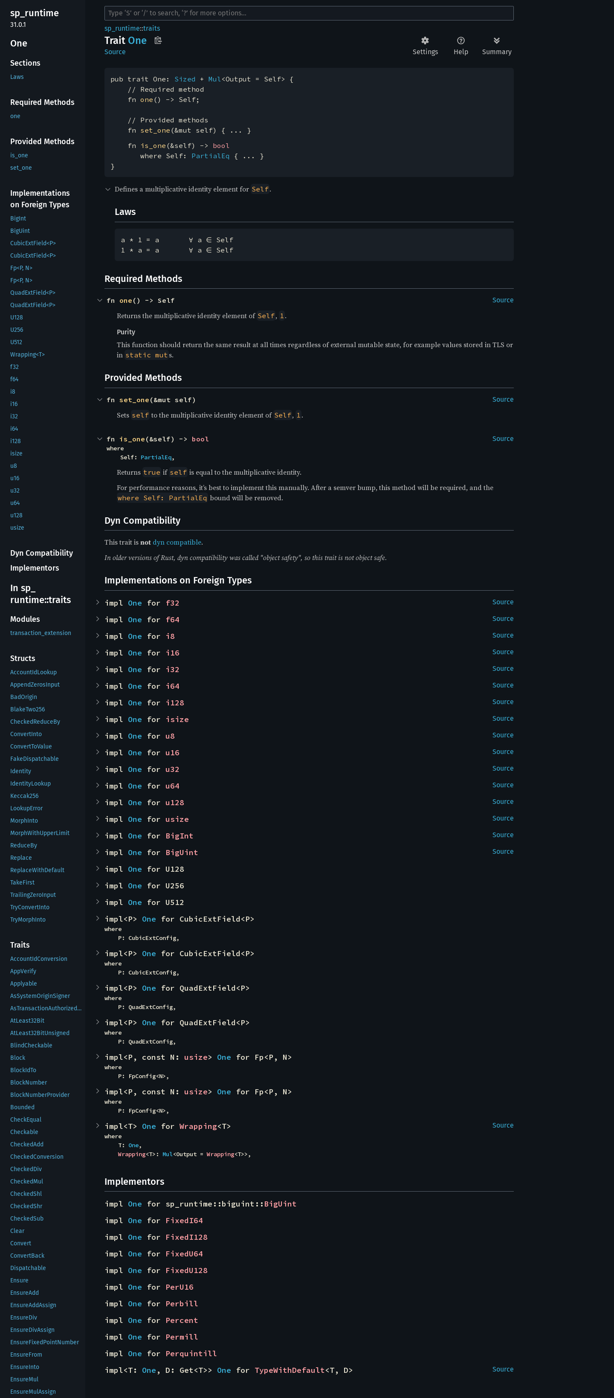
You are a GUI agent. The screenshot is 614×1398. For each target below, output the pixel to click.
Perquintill (191, 1353)
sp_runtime (122, 28)
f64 (172, 619)
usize (177, 819)
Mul (215, 79)
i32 (172, 669)
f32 (172, 603)
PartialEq (210, 155)
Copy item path (158, 40)
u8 (170, 736)
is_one (153, 145)
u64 (172, 786)
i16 (172, 653)
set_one (155, 130)
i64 (172, 686)
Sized (185, 79)
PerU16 (179, 1287)
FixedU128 (186, 1270)
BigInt (179, 836)
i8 (170, 636)
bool (221, 145)
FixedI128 (186, 1237)
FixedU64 (184, 1254)
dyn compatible (177, 542)
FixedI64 (184, 1220)
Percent (181, 1320)
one (146, 99)
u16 (172, 752)
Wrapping (198, 1126)
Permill (181, 1337)
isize (177, 719)
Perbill (181, 1303)
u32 (172, 769)
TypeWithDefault (290, 1370)
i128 (174, 703)
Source (115, 52)
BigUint (181, 852)
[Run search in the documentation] (309, 13)
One (135, 603)
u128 (174, 802)
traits (151, 28)
